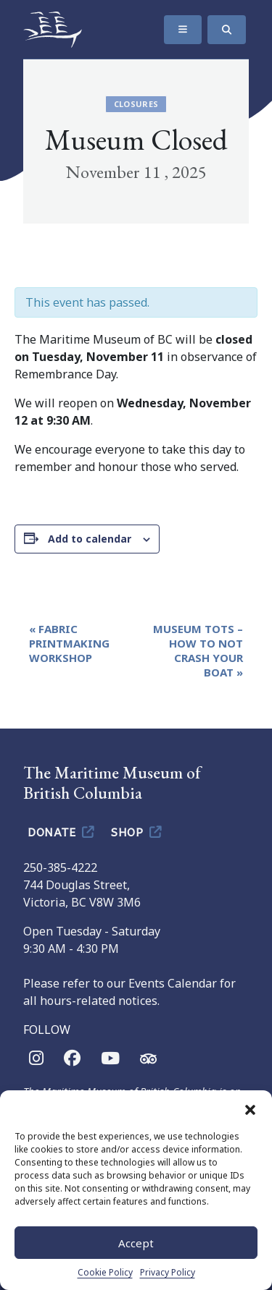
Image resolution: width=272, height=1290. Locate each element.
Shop (137, 831)
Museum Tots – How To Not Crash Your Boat (198, 650)
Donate (62, 831)
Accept (136, 1243)
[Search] (226, 29)
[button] (250, 1108)
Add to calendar (89, 539)
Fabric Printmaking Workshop (69, 643)
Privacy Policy (167, 1272)
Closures (136, 103)
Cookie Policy (105, 1272)
